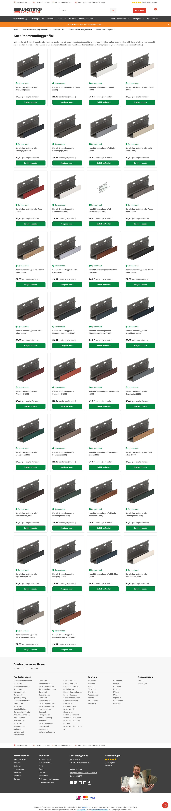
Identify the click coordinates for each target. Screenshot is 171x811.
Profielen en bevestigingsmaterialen (35, 30)
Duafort (91, 683)
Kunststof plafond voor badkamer (46, 707)
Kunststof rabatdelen (23, 681)
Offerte (139, 10)
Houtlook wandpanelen (44, 713)
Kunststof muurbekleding (20, 707)
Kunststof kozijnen (46, 686)
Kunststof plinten (46, 723)
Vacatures (43, 776)
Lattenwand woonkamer (19, 733)
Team (41, 769)
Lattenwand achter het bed (71, 721)
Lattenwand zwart (71, 715)
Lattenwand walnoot (72, 718)
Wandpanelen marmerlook (19, 719)
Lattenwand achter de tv (72, 727)
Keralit (91, 686)
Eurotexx (92, 681)
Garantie (17, 776)
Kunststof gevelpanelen (19, 690)
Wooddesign (93, 695)
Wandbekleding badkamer (45, 719)
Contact (17, 779)
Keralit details (69, 681)
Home (16, 30)
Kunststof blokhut (70, 701)
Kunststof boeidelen (47, 689)
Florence (92, 703)
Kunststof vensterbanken (45, 699)
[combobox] (87, 10)
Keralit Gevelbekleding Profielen (80, 30)
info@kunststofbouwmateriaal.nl (83, 773)
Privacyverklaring (46, 782)
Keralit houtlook (70, 683)
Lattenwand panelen (47, 732)
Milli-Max (117, 703)
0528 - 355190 (76, 769)
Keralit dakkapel (70, 695)
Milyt (115, 695)
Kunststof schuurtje (71, 698)
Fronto (91, 698)
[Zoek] (113, 10)
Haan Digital (86, 807)
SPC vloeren (68, 689)
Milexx (116, 692)
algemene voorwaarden (99, 810)
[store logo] (28, 10)
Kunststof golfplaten (22, 712)
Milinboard (93, 701)
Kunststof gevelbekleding (45, 682)
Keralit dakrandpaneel (73, 692)
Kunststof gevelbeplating (20, 696)
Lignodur (117, 698)
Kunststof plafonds (47, 703)
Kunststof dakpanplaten (44, 693)
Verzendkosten (20, 759)
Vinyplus (91, 689)
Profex (116, 683)
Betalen (17, 763)
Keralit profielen (58, 30)
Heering (116, 689)
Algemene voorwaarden (49, 779)
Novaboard (118, 701)
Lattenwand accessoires (44, 727)
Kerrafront (118, 681)
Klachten (17, 772)
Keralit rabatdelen (71, 686)
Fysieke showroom (22, 2)
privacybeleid (81, 810)
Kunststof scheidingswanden (22, 684)
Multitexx (92, 692)
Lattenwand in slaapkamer (69, 710)
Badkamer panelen (22, 715)
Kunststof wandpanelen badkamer (19, 726)
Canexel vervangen (141, 682)
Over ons (42, 772)
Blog (41, 766)
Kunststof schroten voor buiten (22, 702)
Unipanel (117, 686)
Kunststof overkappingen (69, 704)
